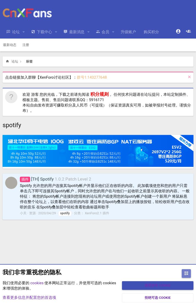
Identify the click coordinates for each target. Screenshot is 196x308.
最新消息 (76, 32)
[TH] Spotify (37, 179)
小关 (23, 213)
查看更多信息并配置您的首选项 (29, 297)
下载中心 (44, 32)
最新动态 (9, 45)
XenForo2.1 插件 (97, 213)
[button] (23, 32)
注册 (25, 45)
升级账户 (128, 32)
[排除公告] (189, 77)
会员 (105, 32)
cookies (37, 283)
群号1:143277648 (92, 77)
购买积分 (151, 32)
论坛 (16, 32)
